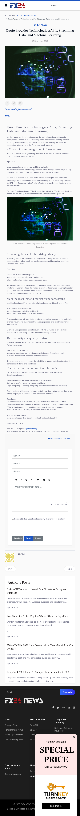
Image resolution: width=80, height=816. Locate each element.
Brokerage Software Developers (63, 729)
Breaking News (11, 725)
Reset (38, 538)
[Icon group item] (53, 707)
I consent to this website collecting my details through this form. (38, 519)
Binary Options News (14, 735)
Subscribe (67, 692)
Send (28, 538)
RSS (67, 439)
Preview (18, 538)
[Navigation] (6, 5)
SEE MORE (56, 806)
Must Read (10, 110)
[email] (40, 692)
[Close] (74, 736)
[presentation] (33, 528)
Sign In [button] (53, 5)
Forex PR (34, 725)
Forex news (40, 25)
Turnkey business (13, 774)
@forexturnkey (31, 429)
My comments (55, 439)
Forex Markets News (14, 730)
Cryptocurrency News (14, 739)
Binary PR (34, 730)
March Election (24, 110)
